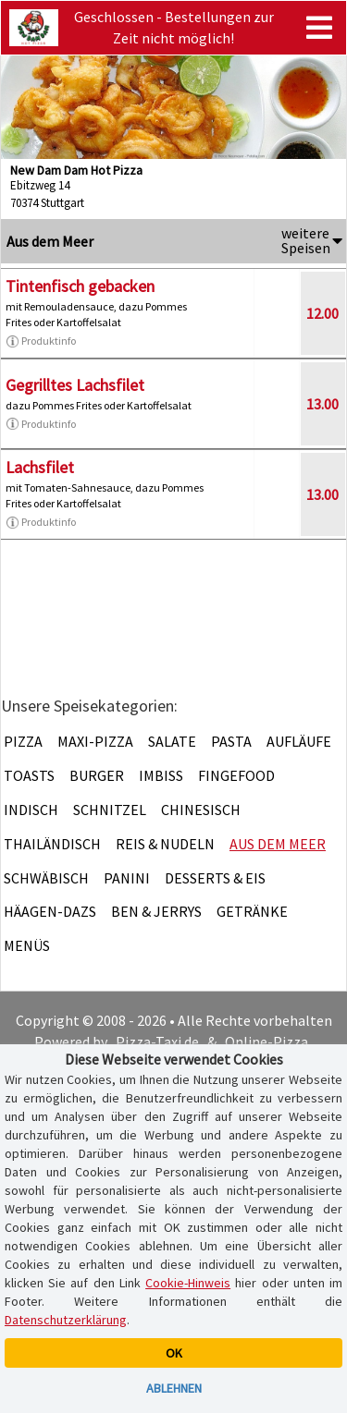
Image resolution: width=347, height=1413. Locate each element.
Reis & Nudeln (165, 843)
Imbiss (161, 775)
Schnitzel (109, 809)
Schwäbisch (46, 878)
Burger (96, 775)
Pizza (23, 741)
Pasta (231, 741)
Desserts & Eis (215, 878)
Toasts (29, 775)
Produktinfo (41, 341)
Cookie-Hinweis (187, 1282)
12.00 (322, 313)
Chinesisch (201, 809)
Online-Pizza (266, 1041)
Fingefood (236, 775)
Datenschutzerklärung (66, 1319)
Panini (127, 878)
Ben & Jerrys (156, 911)
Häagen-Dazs (50, 911)
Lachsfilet (40, 467)
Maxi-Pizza (95, 741)
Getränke (252, 911)
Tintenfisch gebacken (80, 286)
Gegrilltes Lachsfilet (75, 385)
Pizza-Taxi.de (157, 1041)
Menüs (27, 945)
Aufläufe (298, 741)
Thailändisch (52, 843)
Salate (172, 741)
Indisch (31, 809)
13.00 (322, 404)
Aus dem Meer (277, 843)
